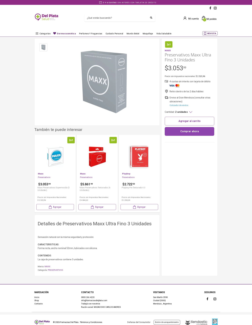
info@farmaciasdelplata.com (94, 300)
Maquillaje (148, 33)
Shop (36, 300)
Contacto (38, 304)
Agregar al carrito (190, 121)
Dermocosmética (66, 33)
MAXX (47, 266)
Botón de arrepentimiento (167, 322)
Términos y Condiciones (91, 322)
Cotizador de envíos (179, 105)
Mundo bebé (133, 33)
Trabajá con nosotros (90, 304)
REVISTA (211, 33)
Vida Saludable (163, 33)
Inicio (36, 297)
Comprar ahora (189, 131)
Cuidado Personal (114, 33)
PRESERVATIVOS (55, 270)
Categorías (45, 33)
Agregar (54, 207)
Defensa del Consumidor (138, 322)
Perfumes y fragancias (90, 33)
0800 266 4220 (87, 297)
